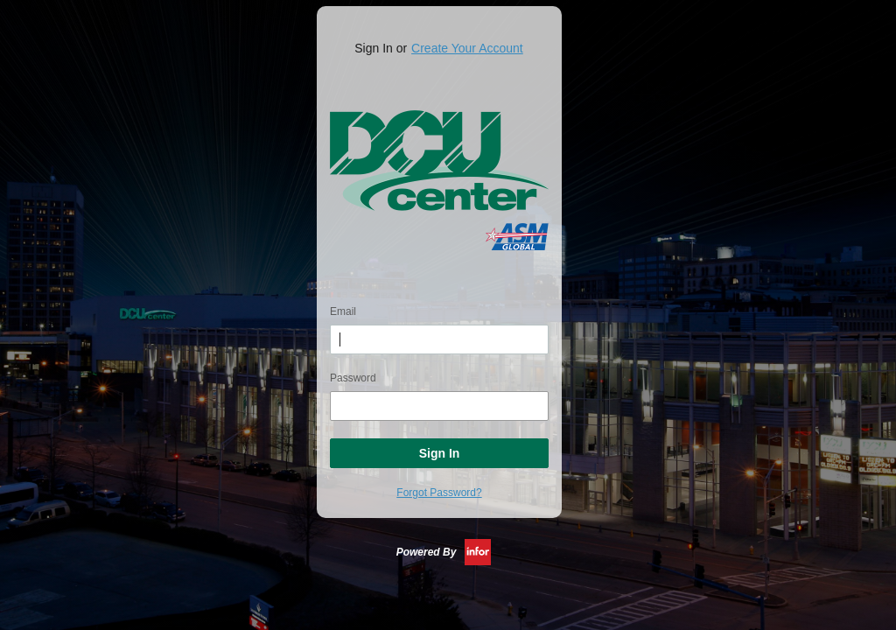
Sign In (439, 453)
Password (353, 378)
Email (343, 311)
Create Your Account (467, 48)
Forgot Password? (438, 492)
